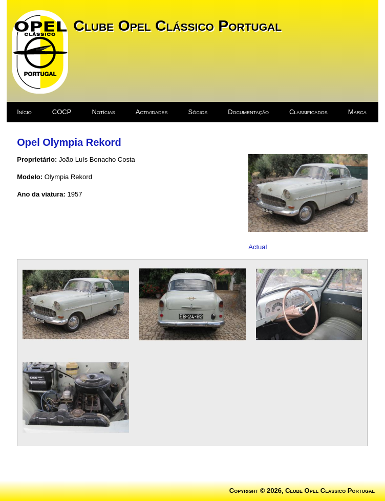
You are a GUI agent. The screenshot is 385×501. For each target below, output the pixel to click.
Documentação (248, 112)
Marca (357, 112)
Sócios (198, 112)
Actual (257, 247)
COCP (62, 112)
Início (24, 112)
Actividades (152, 112)
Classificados (308, 112)
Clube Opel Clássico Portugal (177, 25)
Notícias (103, 112)
